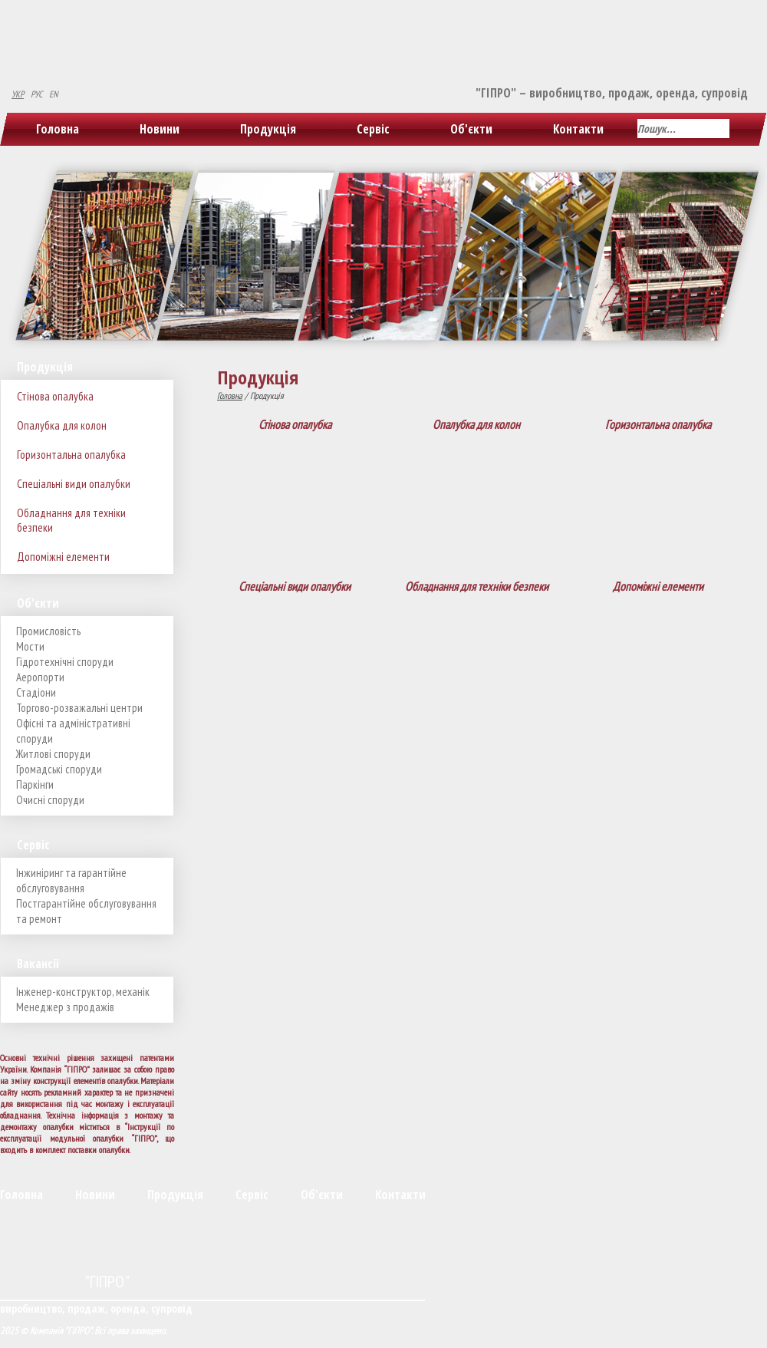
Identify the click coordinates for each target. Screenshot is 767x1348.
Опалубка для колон (62, 425)
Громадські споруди (59, 769)
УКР (18, 94)
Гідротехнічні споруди (65, 661)
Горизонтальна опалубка (71, 454)
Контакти (578, 128)
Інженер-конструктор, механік (83, 991)
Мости (30, 646)
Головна (57, 128)
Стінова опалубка (55, 396)
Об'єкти (471, 128)
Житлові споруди (53, 754)
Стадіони (36, 692)
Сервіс (373, 128)
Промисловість (48, 631)
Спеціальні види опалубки (73, 483)
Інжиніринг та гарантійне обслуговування (71, 880)
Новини (159, 128)
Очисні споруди (50, 800)
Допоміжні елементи (63, 556)
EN (53, 94)
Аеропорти (40, 677)
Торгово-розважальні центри (79, 707)
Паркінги (35, 784)
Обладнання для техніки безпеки (71, 520)
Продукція (268, 128)
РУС (36, 94)
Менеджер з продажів (65, 1007)
